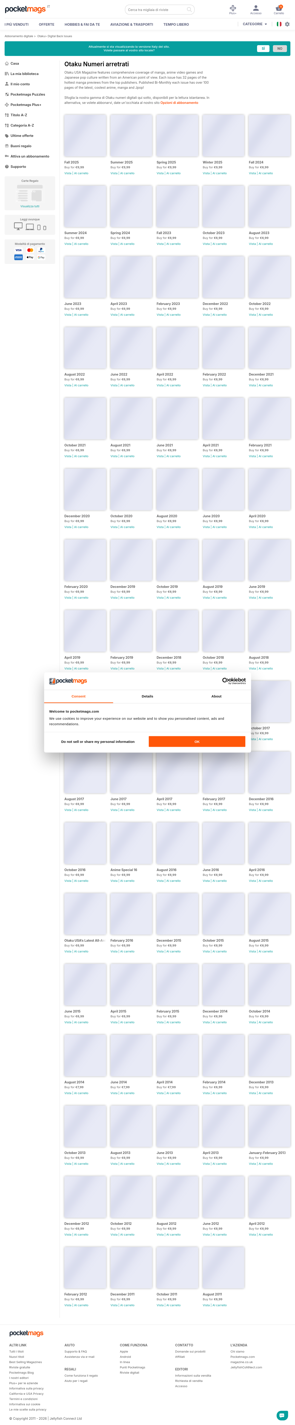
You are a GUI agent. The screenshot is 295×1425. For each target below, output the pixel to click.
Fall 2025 (71, 162)
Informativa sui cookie (24, 1404)
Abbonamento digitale (19, 36)
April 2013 (211, 1153)
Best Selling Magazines (25, 1362)
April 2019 (72, 657)
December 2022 (215, 304)
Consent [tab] (79, 696)
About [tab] (217, 696)
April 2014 (165, 1082)
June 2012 (211, 1224)
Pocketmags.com (242, 1357)
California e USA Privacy (26, 1393)
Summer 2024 (75, 233)
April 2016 (257, 870)
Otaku (41, 36)
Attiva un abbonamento (27, 156)
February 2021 (260, 445)
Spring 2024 (120, 233)
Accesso (181, 1386)
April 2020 (257, 516)
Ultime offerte (19, 135)
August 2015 (259, 940)
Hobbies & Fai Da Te (82, 24)
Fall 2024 (256, 162)
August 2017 (74, 799)
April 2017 (164, 799)
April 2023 (119, 304)
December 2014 (215, 1011)
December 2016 (261, 799)
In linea (125, 1362)
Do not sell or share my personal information (98, 741)
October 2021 (75, 445)
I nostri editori (19, 1378)
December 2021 (261, 374)
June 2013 (165, 1153)
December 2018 (169, 657)
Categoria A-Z (19, 125)
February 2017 (214, 799)
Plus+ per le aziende (23, 1383)
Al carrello (81, 173)
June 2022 (119, 374)
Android (125, 1357)
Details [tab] (147, 696)
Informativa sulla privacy (26, 1388)
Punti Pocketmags (132, 1367)
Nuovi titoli (16, 1357)
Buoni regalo (18, 146)
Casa (12, 63)
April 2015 (118, 1011)
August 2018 (259, 657)
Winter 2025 (212, 162)
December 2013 (261, 1082)
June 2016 (211, 870)
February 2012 (75, 1294)
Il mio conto (17, 84)
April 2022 (165, 374)
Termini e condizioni (23, 1399)
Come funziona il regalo (81, 1375)
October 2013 (75, 1153)
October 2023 (214, 233)
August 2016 (166, 870)
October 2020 (121, 516)
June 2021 (165, 445)
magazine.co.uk (241, 1362)
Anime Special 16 (124, 870)
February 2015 (168, 1011)
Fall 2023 (164, 233)
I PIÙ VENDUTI (17, 24)
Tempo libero (176, 24)
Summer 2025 (122, 162)
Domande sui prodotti (190, 1351)
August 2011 (212, 1294)
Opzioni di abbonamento (179, 103)
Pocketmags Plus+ (23, 104)
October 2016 (75, 870)
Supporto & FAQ (76, 1351)
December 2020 (77, 516)
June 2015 (72, 1011)
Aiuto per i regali (76, 1381)
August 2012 (166, 1224)
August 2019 (213, 587)
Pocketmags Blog (21, 1372)
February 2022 (214, 374)
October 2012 (121, 1224)
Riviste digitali (129, 1372)
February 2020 (76, 587)
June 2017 (119, 799)
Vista (68, 173)
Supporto (15, 166)
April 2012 (257, 1224)
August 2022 (74, 374)
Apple (124, 1351)
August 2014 (74, 1082)
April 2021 (211, 445)
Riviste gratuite (19, 1367)
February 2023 (168, 304)
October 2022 (260, 304)
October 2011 (167, 1294)
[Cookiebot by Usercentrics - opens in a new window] (226, 681)
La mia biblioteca (22, 74)
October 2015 (213, 940)
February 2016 (122, 940)
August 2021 (120, 445)
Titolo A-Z (16, 115)
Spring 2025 (166, 162)
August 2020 (167, 516)
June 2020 (211, 516)
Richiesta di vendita (189, 1381)
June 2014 (119, 1082)
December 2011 (123, 1294)
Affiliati (180, 1357)
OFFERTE (46, 24)
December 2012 (76, 1224)
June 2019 (257, 587)
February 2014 (214, 1082)
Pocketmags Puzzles (25, 94)
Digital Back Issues (60, 36)
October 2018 (213, 657)
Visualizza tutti (29, 206)
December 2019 (123, 587)
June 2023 (72, 304)
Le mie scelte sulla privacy (27, 1409)
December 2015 (169, 940)
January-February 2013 (267, 1153)
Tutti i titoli (16, 1351)
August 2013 (120, 1153)
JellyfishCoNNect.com (246, 1367)
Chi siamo (237, 1351)
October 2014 (259, 1011)
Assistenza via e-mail (80, 1357)
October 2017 (259, 728)
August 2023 (259, 233)
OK (197, 741)
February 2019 (122, 657)
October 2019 (167, 587)
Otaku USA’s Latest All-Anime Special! (85, 940)
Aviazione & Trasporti (131, 24)
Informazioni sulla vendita (193, 1375)
